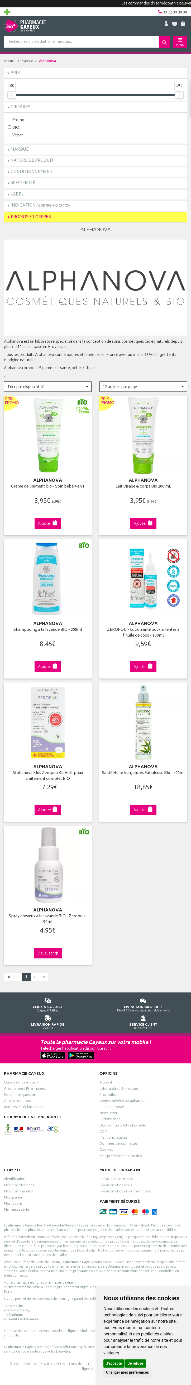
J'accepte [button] (114, 1363)
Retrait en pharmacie (116, 1179)
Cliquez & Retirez (48, 1004)
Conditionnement (31, 172)
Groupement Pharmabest (25, 1089)
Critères (20, 107)
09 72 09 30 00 (143, 1021)
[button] (48, 386)
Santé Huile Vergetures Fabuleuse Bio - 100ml (143, 773)
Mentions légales (113, 1138)
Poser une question (20, 1095)
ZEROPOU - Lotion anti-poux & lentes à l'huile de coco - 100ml (143, 633)
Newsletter (108, 1113)
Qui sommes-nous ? (21, 1083)
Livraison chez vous (115, 1186)
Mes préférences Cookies (120, 1156)
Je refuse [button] (135, 1363)
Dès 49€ (143, 1004)
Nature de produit (32, 160)
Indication (40, 205)
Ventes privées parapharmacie (124, 1101)
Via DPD (48, 1021)
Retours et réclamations (24, 1107)
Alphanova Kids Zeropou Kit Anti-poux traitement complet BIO (47, 776)
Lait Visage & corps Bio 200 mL (143, 487)
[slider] (11, 95)
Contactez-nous (17, 1101)
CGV (103, 1132)
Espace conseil (112, 1107)
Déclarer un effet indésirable (122, 1126)
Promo (16, 120)
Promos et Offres (31, 217)
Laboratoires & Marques (119, 1089)
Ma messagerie (16, 1210)
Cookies (106, 1150)
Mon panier (13, 1198)
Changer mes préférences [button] (127, 1372)
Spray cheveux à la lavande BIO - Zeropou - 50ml (48, 919)
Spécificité (23, 183)
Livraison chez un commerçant (125, 1192)
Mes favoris (13, 1204)
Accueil (10, 61)
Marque (27, 61)
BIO (13, 128)
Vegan (15, 135)
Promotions (109, 1095)
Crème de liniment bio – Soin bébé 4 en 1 (48, 487)
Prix (15, 73)
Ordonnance (110, 1120)
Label (17, 194)
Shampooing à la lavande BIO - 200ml (47, 630)
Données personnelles (118, 1144)
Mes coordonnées (19, 1186)
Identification (14, 1179)
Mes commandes (18, 1192)
